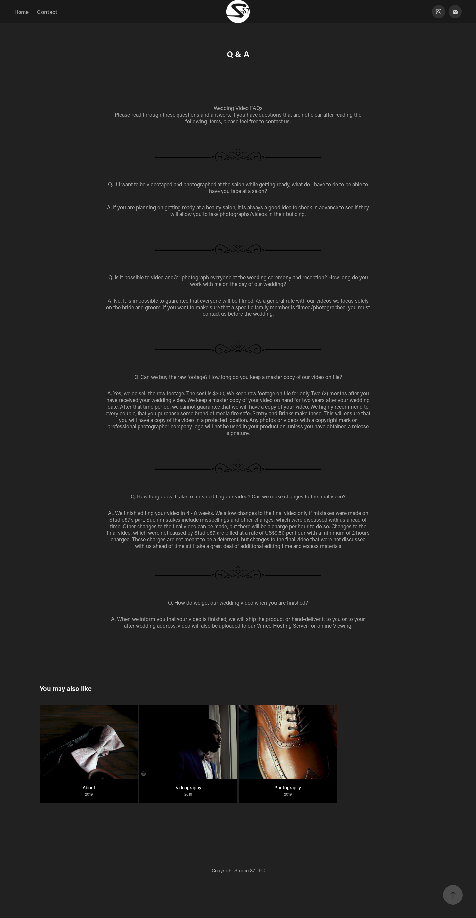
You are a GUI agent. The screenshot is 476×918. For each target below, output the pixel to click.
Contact (47, 11)
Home (21, 11)
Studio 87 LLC (249, 870)
